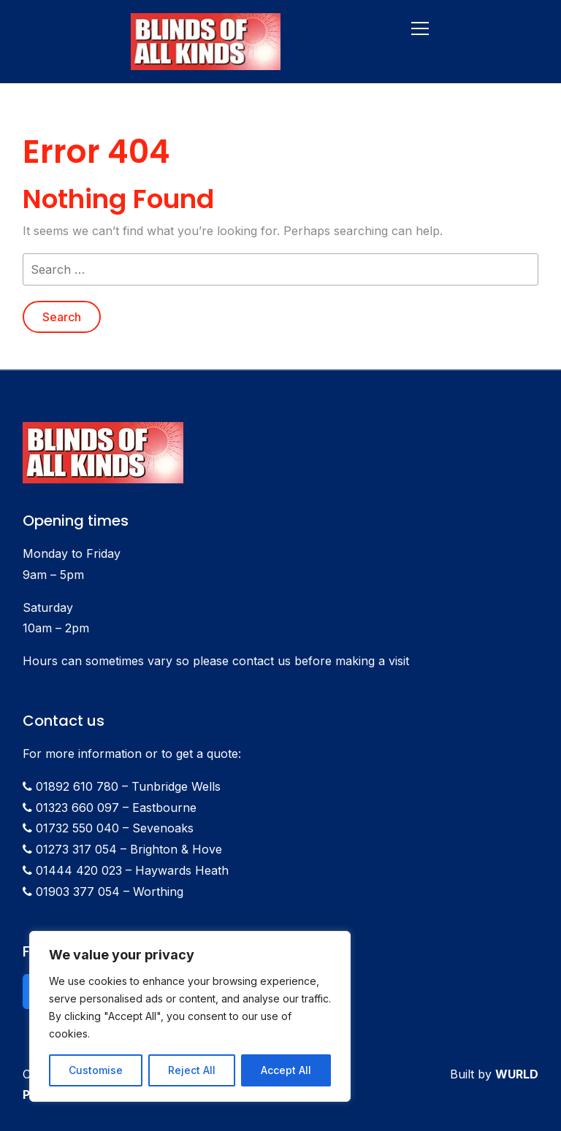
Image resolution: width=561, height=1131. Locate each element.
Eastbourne (164, 807)
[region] (190, 1016)
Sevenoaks (163, 828)
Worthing (158, 891)
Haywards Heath (182, 870)
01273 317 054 (76, 849)
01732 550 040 (77, 828)
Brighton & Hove (176, 849)
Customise (96, 1070)
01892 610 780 (77, 786)
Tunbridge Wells (176, 786)
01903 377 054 (78, 891)
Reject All (191, 1070)
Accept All (286, 1070)
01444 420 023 (79, 870)
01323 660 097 (77, 807)
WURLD (516, 1074)
